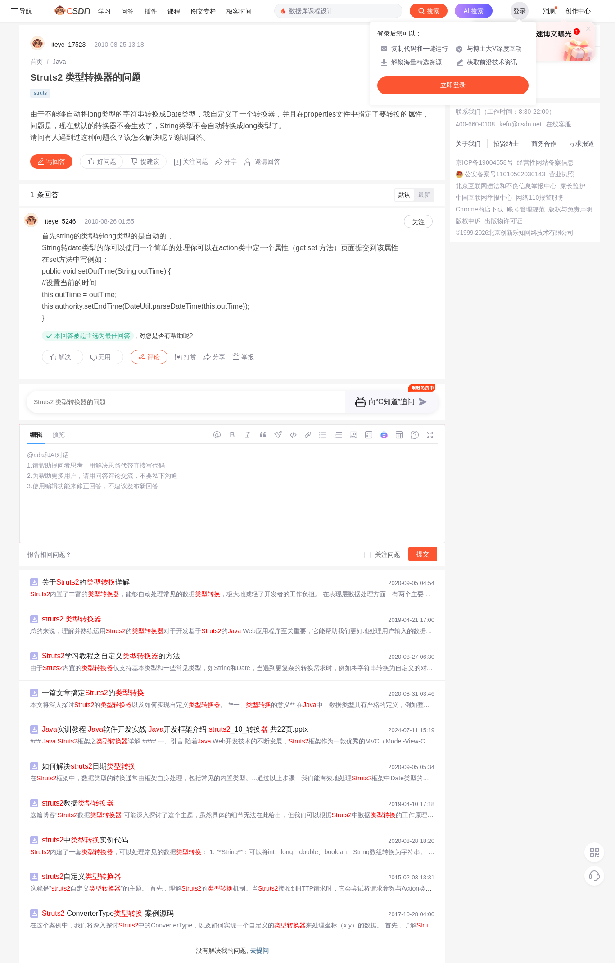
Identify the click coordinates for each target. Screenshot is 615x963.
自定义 (81, 876)
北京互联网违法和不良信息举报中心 (506, 185)
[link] (36, 61)
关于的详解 (86, 582)
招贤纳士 (506, 143)
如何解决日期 (89, 766)
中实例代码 (85, 840)
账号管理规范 (526, 209)
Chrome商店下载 (479, 209)
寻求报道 (581, 143)
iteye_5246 (60, 221)
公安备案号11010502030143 (505, 174)
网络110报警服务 (540, 197)
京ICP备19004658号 (484, 162)
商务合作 (543, 143)
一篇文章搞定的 (93, 693)
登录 (519, 10)
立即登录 (453, 85)
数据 (78, 803)
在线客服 (558, 124)
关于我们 (468, 143)
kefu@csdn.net (520, 124)
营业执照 (561, 174)
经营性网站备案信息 (545, 162)
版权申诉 (468, 221)
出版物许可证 (503, 221)
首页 (36, 61)
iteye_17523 (68, 44)
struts (40, 93)
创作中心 (578, 10)
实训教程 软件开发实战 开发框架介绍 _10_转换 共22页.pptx (175, 729)
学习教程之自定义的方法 (111, 656)
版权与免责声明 (570, 209)
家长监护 (572, 185)
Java (59, 61)
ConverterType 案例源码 (108, 913)
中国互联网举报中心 (484, 197)
